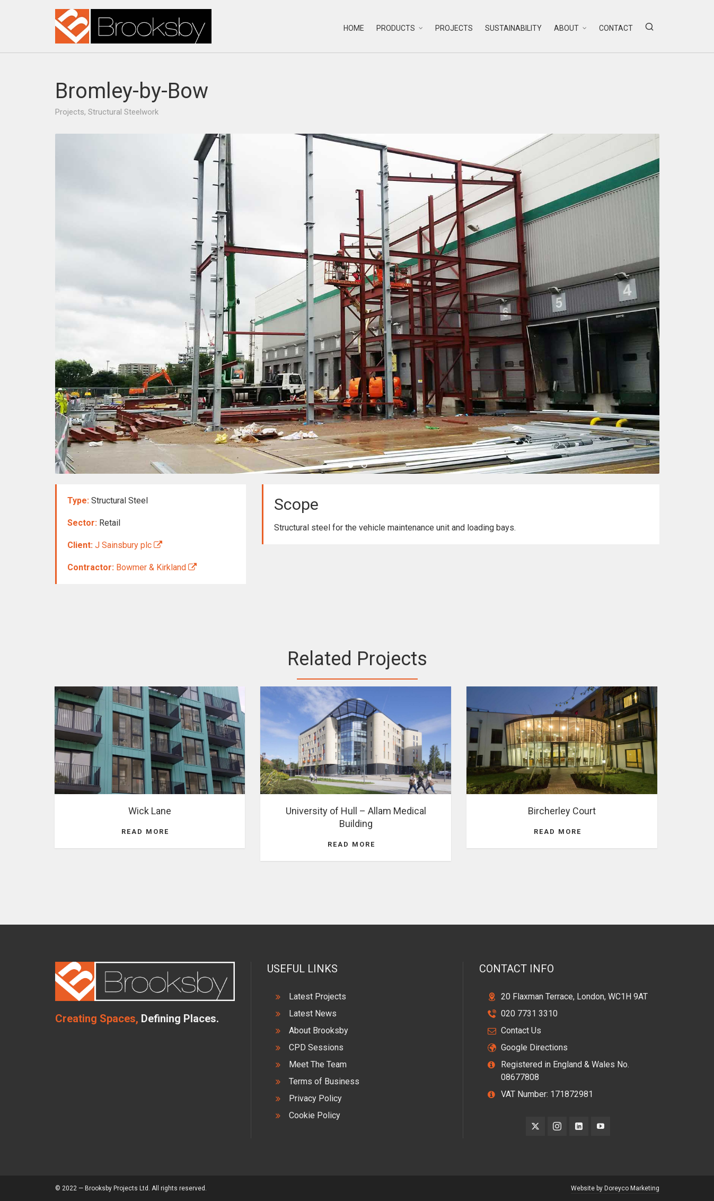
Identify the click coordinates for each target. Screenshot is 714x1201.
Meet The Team (318, 1064)
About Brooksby (318, 1030)
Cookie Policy (314, 1115)
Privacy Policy (315, 1098)
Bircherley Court (562, 810)
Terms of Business (324, 1081)
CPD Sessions (316, 1047)
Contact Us (521, 1030)
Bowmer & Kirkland (156, 567)
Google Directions (534, 1047)
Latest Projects (317, 996)
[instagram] (557, 1126)
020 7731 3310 (529, 1013)
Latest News (313, 1013)
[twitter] (535, 1126)
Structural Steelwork (123, 112)
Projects (69, 112)
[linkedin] (578, 1126)
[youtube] (600, 1126)
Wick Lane (149, 810)
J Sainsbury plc (128, 545)
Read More (149, 831)
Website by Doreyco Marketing (615, 1188)
